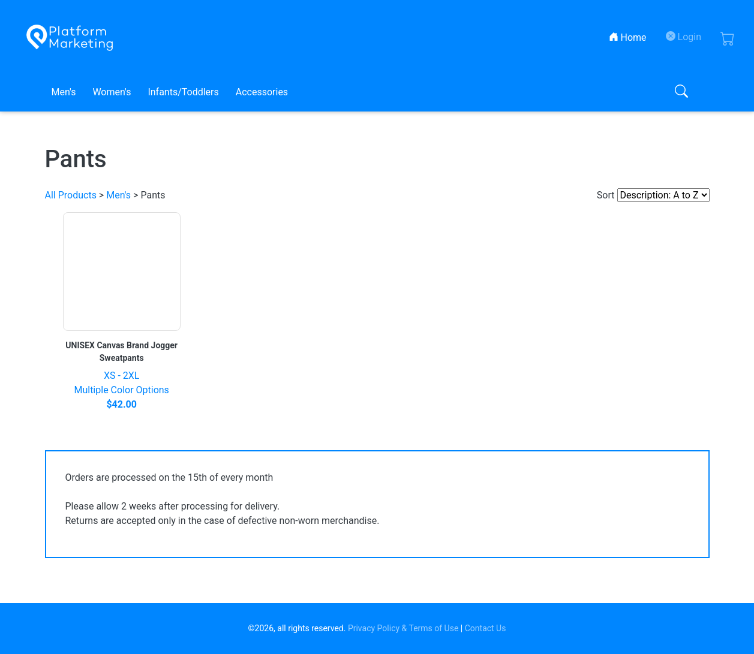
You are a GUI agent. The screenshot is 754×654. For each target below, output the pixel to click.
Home (630, 36)
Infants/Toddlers (183, 92)
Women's (111, 92)
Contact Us (485, 628)
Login (683, 37)
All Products (71, 195)
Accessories (262, 92)
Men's (64, 92)
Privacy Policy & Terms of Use (403, 628)
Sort (606, 195)
